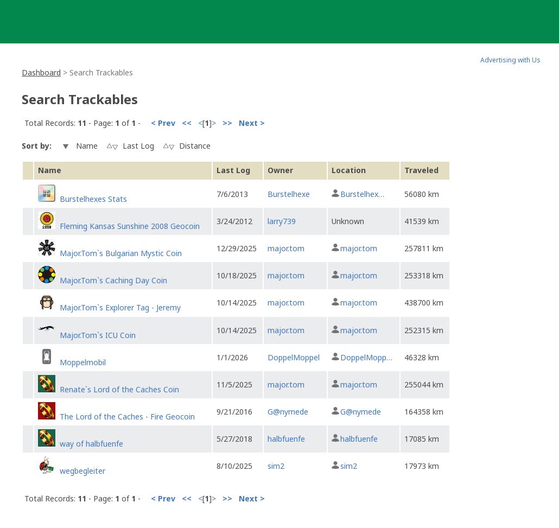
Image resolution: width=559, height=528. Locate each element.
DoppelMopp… (366, 357)
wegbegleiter (82, 471)
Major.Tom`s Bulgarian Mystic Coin (121, 253)
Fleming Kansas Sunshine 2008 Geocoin (130, 226)
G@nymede (288, 411)
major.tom (286, 248)
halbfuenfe (286, 439)
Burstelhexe (289, 194)
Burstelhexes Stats (93, 199)
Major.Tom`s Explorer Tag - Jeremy (120, 307)
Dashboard (41, 72)
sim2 (276, 466)
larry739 (282, 221)
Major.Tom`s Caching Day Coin (113, 280)
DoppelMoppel (294, 357)
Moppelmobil (83, 362)
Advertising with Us (510, 60)
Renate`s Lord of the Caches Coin (119, 389)
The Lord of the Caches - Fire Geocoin (127, 416)
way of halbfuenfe (91, 443)
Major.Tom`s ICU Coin (98, 335)
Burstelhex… (362, 194)
